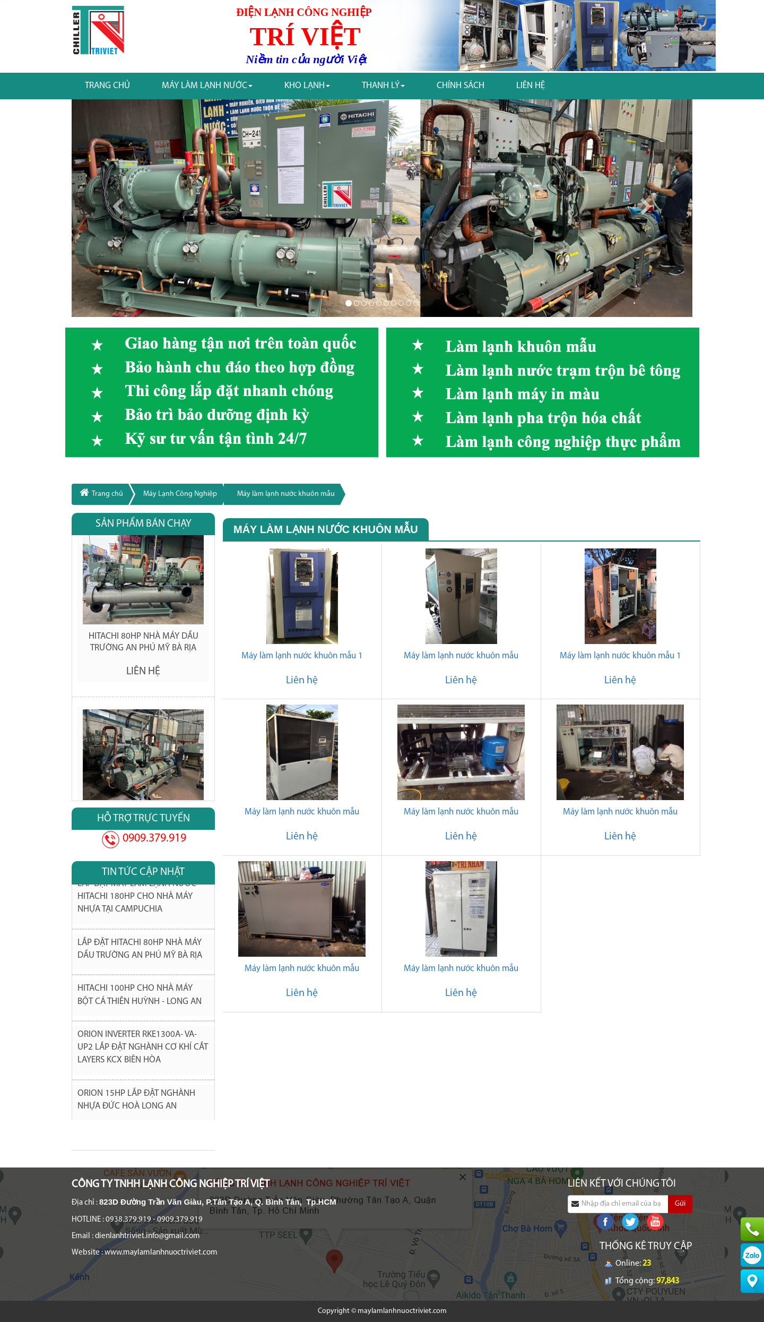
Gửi (680, 1204)
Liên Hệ (530, 85)
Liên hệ (302, 680)
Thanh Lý (383, 85)
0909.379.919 (153, 838)
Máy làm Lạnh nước (207, 85)
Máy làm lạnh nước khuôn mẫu (286, 494)
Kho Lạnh (307, 85)
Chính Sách (460, 85)
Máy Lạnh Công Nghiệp (180, 494)
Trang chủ (107, 85)
